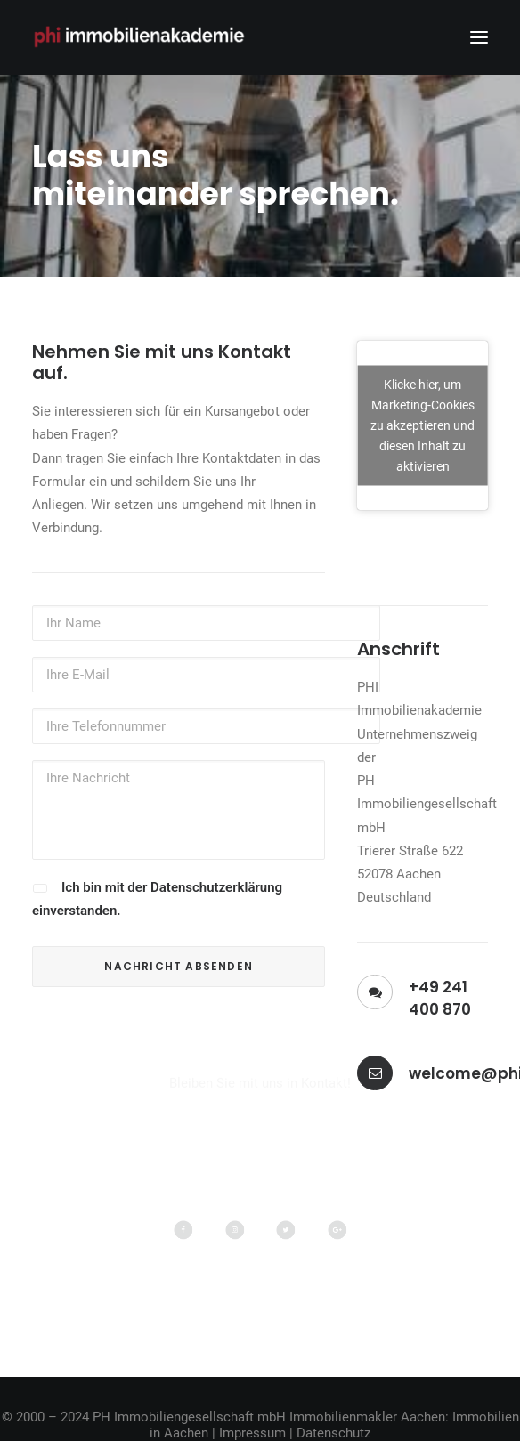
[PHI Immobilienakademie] (143, 37)
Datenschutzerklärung (216, 887)
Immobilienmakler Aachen (367, 1417)
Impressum (252, 1433)
